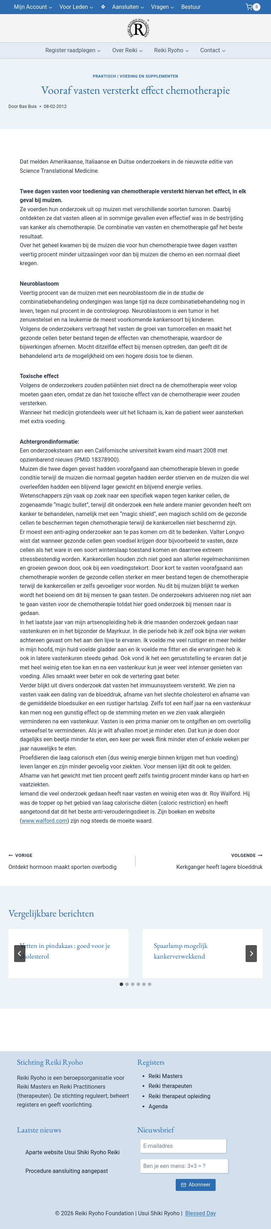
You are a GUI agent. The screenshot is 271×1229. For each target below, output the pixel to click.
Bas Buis (28, 106)
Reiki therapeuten (170, 1187)
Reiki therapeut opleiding (179, 1197)
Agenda (158, 1207)
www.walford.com (44, 820)
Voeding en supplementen (149, 76)
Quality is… (169, 1072)
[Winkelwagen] (253, 7)
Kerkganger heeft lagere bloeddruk (202, 860)
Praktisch (104, 76)
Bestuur (191, 7)
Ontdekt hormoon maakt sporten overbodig (69, 860)
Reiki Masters (166, 1177)
